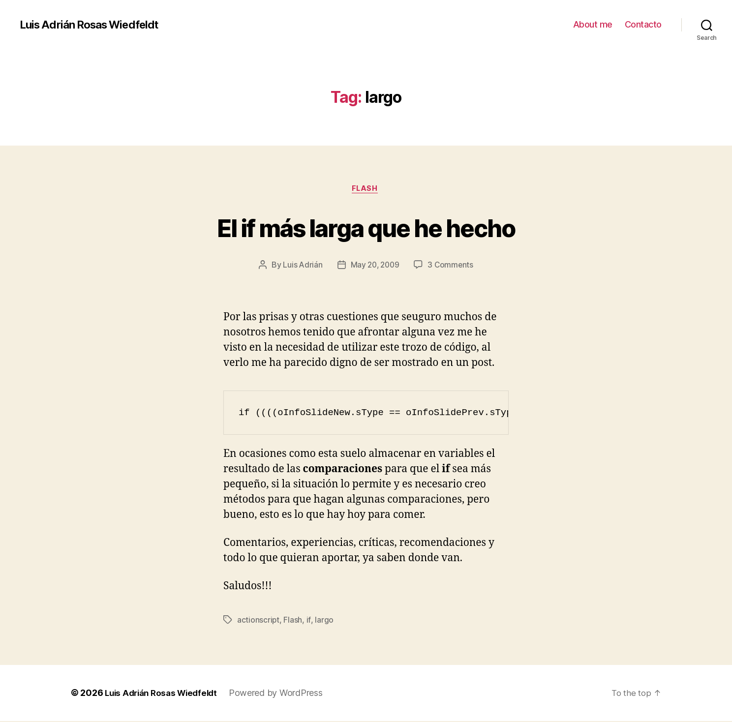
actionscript (258, 621)
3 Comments (452, 266)
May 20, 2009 (374, 266)
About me (592, 24)
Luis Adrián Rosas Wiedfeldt (94, 24)
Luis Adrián (301, 266)
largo (324, 621)
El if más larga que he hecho (366, 227)
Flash (366, 189)
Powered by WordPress (284, 694)
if (308, 621)
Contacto (643, 24)
